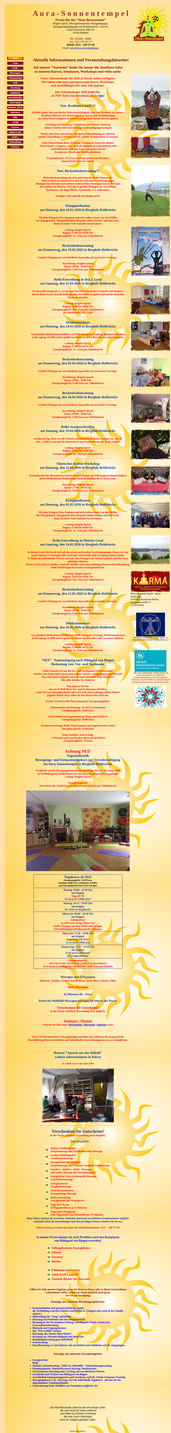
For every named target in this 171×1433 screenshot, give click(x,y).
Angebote (101, 1024)
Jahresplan (89, 1024)
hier (101, 95)
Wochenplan (75, 1024)
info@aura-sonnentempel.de (84, 48)
